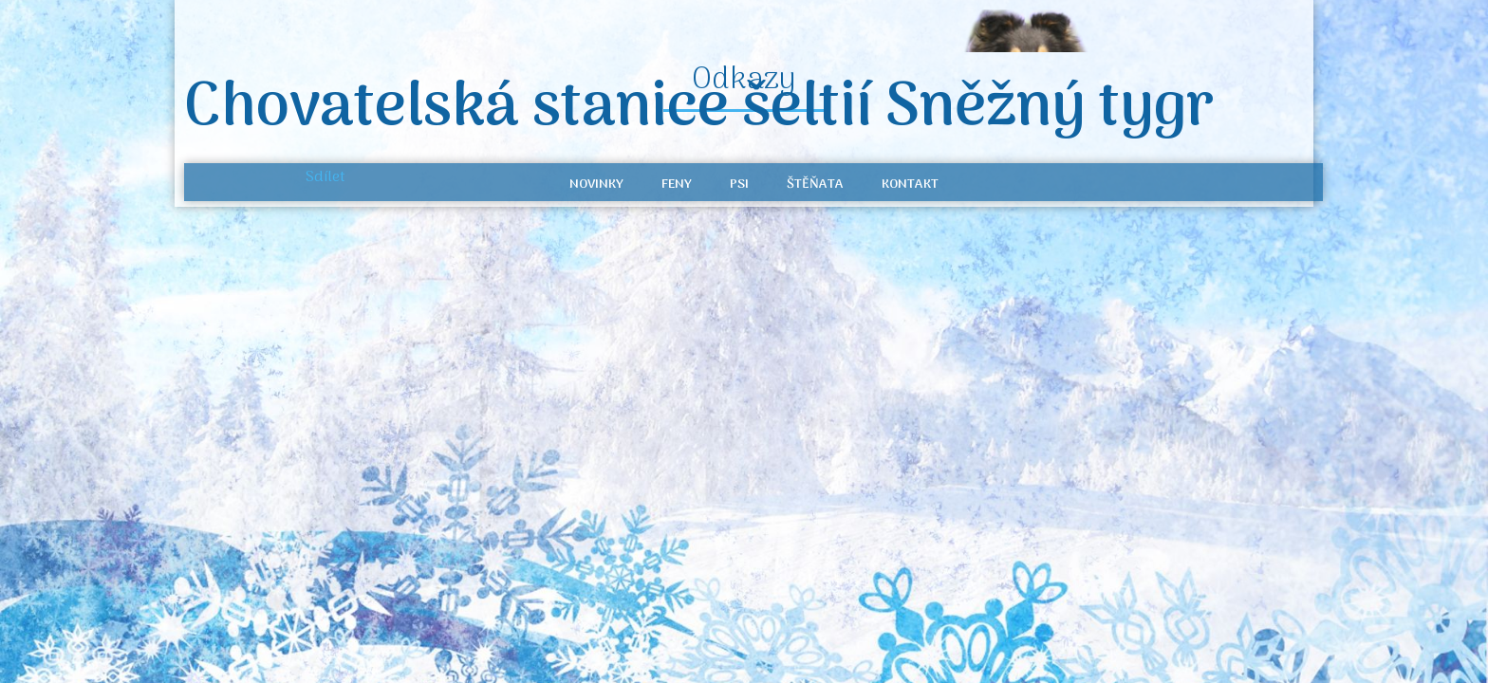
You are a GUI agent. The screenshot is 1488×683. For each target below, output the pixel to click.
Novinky (596, 184)
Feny (676, 184)
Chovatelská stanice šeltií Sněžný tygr (699, 109)
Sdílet (325, 177)
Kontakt (910, 184)
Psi (739, 184)
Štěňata (815, 184)
